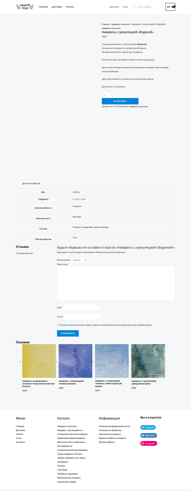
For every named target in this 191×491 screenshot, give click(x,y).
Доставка (20, 432)
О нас (18, 439)
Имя (59, 308)
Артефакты (62, 463)
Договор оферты (107, 443)
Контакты (114, 7)
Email (60, 318)
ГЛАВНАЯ (43, 7)
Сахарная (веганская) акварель (72, 451)
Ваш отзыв (63, 264)
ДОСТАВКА (57, 7)
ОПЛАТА (70, 7)
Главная (106, 24)
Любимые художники (67, 475)
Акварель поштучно (121, 24)
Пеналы (61, 467)
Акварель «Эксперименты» (70, 432)
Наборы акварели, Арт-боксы (71, 459)
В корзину (120, 101)
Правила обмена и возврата (112, 439)
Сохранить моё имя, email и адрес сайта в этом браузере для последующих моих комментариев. (105, 326)
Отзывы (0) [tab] (35, 183)
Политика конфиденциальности (114, 428)
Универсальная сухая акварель (72, 435)
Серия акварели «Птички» (70, 455)
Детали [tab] (25, 183)
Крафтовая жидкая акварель (71, 439)
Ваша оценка (64, 260)
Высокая (77, 216)
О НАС (125, 7)
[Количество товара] (106, 95)
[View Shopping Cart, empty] (170, 7)
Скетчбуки (62, 471)
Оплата (19, 435)
